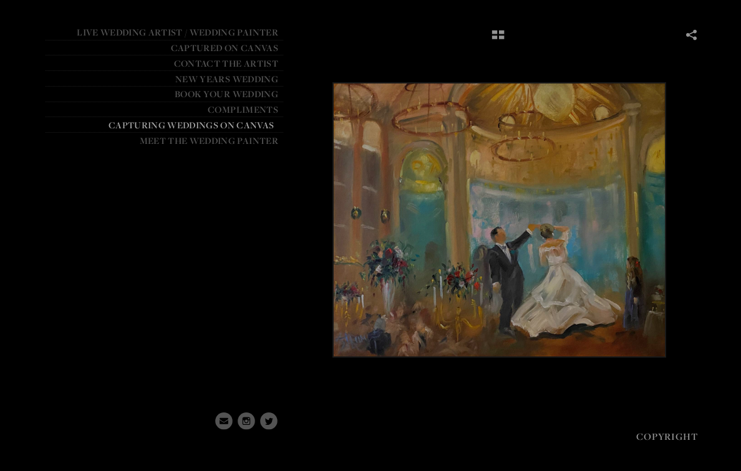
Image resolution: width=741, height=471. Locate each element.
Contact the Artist (226, 63)
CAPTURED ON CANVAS (224, 48)
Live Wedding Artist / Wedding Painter (177, 32)
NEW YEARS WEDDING (226, 79)
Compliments (243, 109)
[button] (498, 39)
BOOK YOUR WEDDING (226, 94)
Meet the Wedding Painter (209, 140)
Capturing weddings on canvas (191, 125)
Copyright (667, 436)
